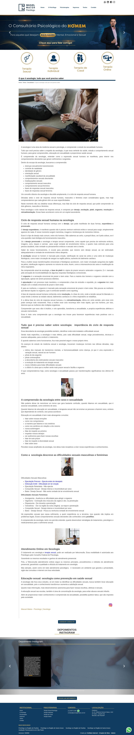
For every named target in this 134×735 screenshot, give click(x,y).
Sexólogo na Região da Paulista (75, 728)
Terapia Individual (48, 712)
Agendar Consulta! (67, 622)
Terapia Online (47, 716)
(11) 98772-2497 (72, 710)
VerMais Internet (92, 733)
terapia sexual (50, 553)
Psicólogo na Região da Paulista (29, 728)
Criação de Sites (104, 733)
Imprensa (76, 7)
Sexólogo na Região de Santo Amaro (98, 728)
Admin (113, 733)
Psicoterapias (64, 7)
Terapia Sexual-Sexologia (50, 710)
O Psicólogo (52, 7)
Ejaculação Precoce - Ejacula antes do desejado (44, 481)
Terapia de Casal (48, 714)
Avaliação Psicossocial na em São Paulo (31, 730)
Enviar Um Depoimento (67, 698)
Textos (85, 7)
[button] (10, 32)
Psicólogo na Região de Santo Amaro (52, 728)
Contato (93, 7)
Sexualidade (30, 82)
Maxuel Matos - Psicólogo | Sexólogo (36, 609)
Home (42, 7)
